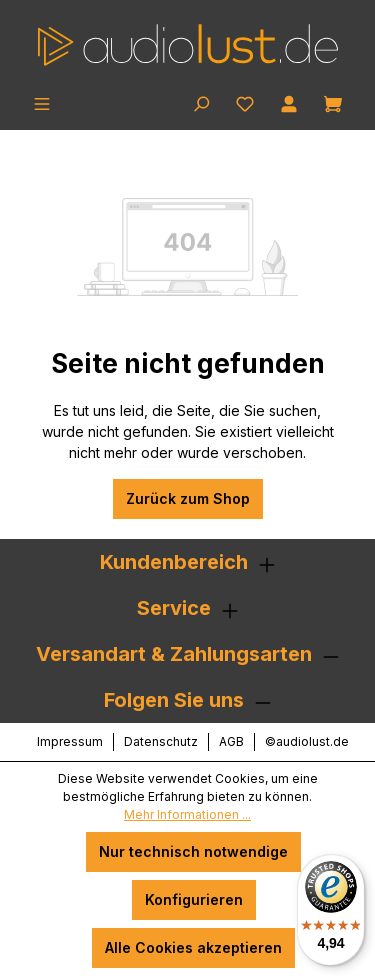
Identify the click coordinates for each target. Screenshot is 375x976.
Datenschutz (161, 741)
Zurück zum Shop (188, 498)
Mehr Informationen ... (187, 814)
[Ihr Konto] (289, 102)
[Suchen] (201, 102)
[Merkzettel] (245, 102)
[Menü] (42, 102)
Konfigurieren (194, 899)
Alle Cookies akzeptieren (193, 947)
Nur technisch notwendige (193, 851)
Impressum (70, 741)
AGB (231, 741)
